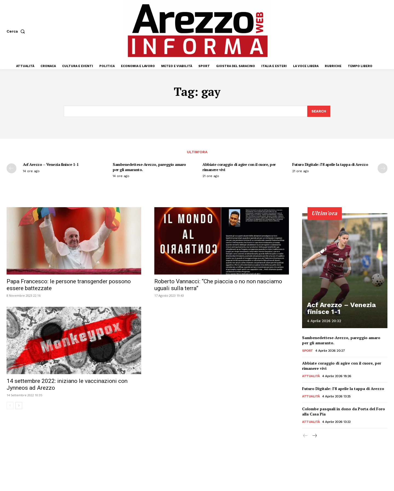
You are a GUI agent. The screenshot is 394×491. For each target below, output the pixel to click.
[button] (17, 31)
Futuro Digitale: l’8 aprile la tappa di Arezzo (330, 164)
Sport (307, 351)
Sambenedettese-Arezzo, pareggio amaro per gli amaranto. (149, 167)
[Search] (318, 111)
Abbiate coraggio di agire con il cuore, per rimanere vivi (239, 167)
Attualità (311, 376)
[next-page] (382, 168)
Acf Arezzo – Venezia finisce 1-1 (51, 164)
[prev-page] (11, 168)
